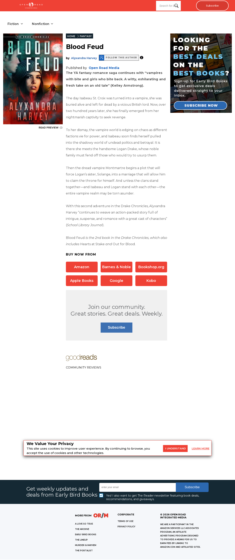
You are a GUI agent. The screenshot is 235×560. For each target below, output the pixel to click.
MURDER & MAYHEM (85, 545)
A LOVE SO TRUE (84, 524)
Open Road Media (104, 68)
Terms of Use (125, 521)
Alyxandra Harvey (84, 58)
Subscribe (211, 6)
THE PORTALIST (84, 551)
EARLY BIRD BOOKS (85, 535)
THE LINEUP (81, 540)
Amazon (81, 267)
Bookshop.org (151, 267)
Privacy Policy (126, 527)
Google (116, 281)
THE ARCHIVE (82, 529)
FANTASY (86, 36)
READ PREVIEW (51, 127)
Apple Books (81, 281)
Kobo (151, 281)
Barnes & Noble (116, 267)
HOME (71, 36)
